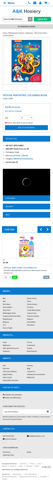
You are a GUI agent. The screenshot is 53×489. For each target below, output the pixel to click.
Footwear (6, 351)
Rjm (4, 298)
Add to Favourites (26, 127)
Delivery (30, 365)
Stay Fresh (6, 310)
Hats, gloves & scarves (11, 348)
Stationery (29, 33)
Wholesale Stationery (23, 159)
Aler (4, 301)
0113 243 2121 (8, 436)
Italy (39, 464)
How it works (7, 377)
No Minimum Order (26, 26)
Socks (5, 342)
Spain (21, 466)
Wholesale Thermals (9, 476)
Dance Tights (7, 328)
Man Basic (6, 304)
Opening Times (8, 455)
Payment (6, 368)
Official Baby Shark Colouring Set (20, 267)
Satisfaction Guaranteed (36, 374)
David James (32, 298)
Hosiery (29, 348)
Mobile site (30, 377)
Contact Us (31, 371)
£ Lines (29, 342)
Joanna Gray (31, 313)
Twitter (4, 479)
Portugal (29, 466)
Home (5, 33)
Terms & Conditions (10, 371)
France (32, 464)
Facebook (43, 476)
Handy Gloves (32, 304)
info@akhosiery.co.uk (36, 436)
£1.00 (14, 261)
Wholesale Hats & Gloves (28, 476)
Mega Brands (7, 319)
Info (4, 365)
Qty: (7, 117)
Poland (4, 466)
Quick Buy (42, 19)
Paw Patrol (30, 325)
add (14, 277)
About (29, 452)
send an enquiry (10, 439)
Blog (28, 368)
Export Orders (7, 374)
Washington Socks (9, 313)
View (46, 277)
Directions (6, 452)
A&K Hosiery (17, 474)
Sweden (13, 466)
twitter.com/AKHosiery (12, 398)
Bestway (6, 322)
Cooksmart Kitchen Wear (12, 316)
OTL (4, 325)
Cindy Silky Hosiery (34, 310)
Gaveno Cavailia (33, 316)
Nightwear (6, 345)
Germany (23, 464)
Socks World (31, 322)
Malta (37, 466)
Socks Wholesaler (30, 474)
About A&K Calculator (10, 380)
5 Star (29, 301)
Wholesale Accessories (16, 33)
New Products (32, 351)
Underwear (31, 345)
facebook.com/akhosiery (12, 395)
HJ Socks (30, 307)
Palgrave (30, 319)
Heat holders (7, 307)
